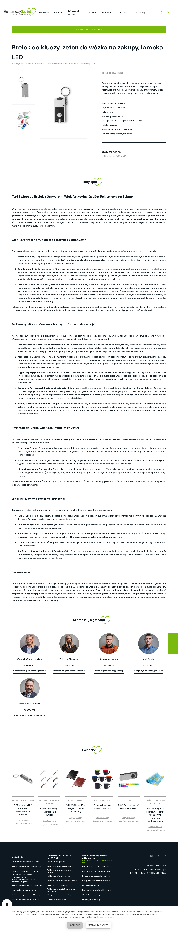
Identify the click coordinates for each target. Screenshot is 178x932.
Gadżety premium (90, 885)
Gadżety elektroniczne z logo (25, 871)
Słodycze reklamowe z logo (60, 895)
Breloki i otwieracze (112, 73)
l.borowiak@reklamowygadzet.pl (109, 671)
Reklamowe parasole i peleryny (97, 876)
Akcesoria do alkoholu (57, 885)
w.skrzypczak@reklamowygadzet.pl (29, 671)
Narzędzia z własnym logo (24, 890)
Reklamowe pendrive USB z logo (27, 895)
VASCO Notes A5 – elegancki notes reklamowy (75, 808)
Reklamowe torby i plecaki (59, 876)
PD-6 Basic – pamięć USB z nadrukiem (128, 807)
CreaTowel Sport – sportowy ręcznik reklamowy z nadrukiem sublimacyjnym (155, 815)
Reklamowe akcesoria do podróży (59, 871)
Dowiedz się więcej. (105, 917)
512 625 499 (69, 665)
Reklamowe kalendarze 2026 (25, 899)
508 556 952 (29, 710)
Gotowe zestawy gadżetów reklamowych (94, 857)
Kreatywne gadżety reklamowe (96, 890)
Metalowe (128, 800)
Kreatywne (91, 12)
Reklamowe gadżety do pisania (26, 866)
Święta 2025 (17, 857)
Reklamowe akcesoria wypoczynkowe (22, 876)
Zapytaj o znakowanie (123, 129)
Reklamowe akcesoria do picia (96, 871)
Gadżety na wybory (91, 895)
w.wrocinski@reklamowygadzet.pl (29, 715)
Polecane (107, 12)
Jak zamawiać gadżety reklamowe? (118, 134)
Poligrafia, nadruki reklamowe (96, 880)
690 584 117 (148, 665)
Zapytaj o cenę (23, 820)
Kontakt (122, 12)
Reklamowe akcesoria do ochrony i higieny (23, 880)
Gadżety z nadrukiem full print (25, 861)
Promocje (44, 12)
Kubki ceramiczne (102, 800)
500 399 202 (29, 665)
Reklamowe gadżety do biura (60, 866)
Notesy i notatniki (76, 800)
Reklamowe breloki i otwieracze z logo (97, 861)
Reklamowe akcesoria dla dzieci (62, 880)
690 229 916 (109, 665)
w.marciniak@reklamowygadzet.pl (69, 671)
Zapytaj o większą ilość (131, 121)
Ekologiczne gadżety (56, 861)
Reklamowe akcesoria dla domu (27, 885)
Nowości (58, 12)
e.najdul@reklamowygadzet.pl (148, 671)
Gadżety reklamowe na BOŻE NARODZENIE (60, 857)
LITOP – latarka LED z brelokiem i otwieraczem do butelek (23, 810)
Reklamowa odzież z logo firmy (96, 866)
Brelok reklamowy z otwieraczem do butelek (49, 811)
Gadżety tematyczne (56, 899)
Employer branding (91, 899)
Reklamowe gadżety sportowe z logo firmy (62, 890)
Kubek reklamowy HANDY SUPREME (102, 807)
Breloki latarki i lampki (23, 800)
